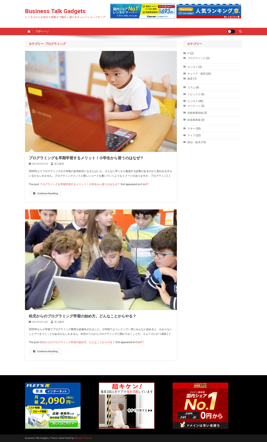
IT (188, 53)
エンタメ (192, 66)
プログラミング (196, 58)
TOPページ (42, 31)
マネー (191, 128)
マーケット (193, 105)
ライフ (191, 135)
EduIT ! (145, 184)
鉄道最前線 (193, 119)
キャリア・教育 (196, 73)
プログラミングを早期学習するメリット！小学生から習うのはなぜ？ (86, 158)
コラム (191, 87)
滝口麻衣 (59, 163)
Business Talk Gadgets (55, 11)
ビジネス (192, 101)
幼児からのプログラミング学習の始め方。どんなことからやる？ (82, 316)
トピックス (193, 94)
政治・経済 (193, 142)
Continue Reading (45, 193)
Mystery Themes (83, 438)
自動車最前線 (195, 112)
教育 (190, 78)
